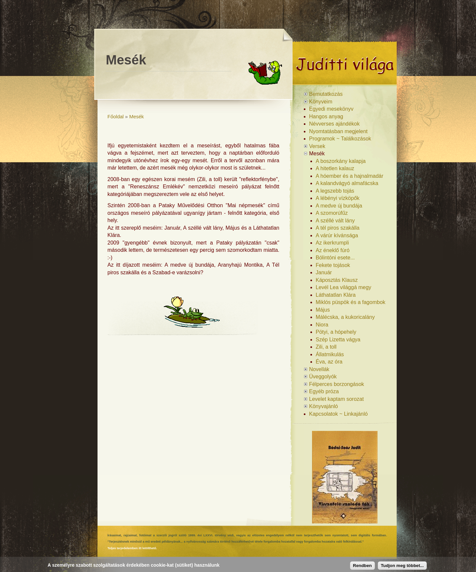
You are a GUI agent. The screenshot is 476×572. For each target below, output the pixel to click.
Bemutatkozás (325, 94)
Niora (322, 324)
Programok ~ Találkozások (340, 138)
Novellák (319, 369)
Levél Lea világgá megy (343, 287)
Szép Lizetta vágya (338, 339)
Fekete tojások (333, 265)
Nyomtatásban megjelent (338, 131)
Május (323, 310)
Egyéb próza (324, 391)
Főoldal (115, 116)
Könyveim (320, 101)
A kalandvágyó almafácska (347, 183)
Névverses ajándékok (334, 124)
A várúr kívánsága (337, 235)
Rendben (362, 565)
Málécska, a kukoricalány (345, 317)
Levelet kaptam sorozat (336, 399)
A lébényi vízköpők (338, 198)
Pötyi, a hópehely (336, 332)
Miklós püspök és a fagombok (350, 302)
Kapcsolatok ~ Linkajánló (338, 414)
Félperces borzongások (336, 384)
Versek (317, 146)
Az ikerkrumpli (332, 243)
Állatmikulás (330, 354)
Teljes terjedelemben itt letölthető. (132, 548)
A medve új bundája (339, 206)
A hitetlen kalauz (335, 168)
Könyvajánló (323, 406)
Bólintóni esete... (335, 257)
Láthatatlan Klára (336, 295)
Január (324, 272)
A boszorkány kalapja (341, 161)
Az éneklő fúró (332, 250)
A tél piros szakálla (338, 228)
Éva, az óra (329, 361)
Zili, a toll (326, 347)
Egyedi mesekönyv (331, 109)
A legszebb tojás (335, 191)
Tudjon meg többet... (402, 565)
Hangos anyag (326, 116)
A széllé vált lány (335, 220)
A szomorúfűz (332, 213)
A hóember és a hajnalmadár (349, 176)
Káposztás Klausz (337, 280)
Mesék (136, 116)
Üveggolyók (323, 376)
